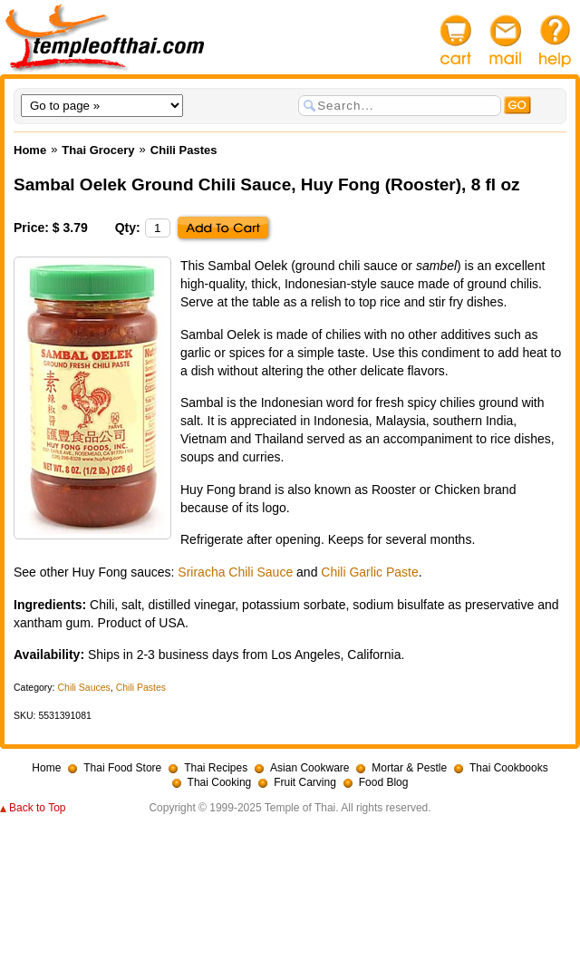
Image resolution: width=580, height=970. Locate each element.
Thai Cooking (220, 782)
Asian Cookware (309, 767)
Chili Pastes (141, 687)
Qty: (127, 227)
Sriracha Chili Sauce (235, 572)
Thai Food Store (122, 767)
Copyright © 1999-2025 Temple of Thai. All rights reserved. (289, 807)
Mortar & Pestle (409, 767)
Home (46, 767)
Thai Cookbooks (508, 767)
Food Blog (384, 782)
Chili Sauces (83, 687)
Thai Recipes (215, 767)
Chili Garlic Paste (369, 572)
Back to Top (37, 807)
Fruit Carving (305, 782)
